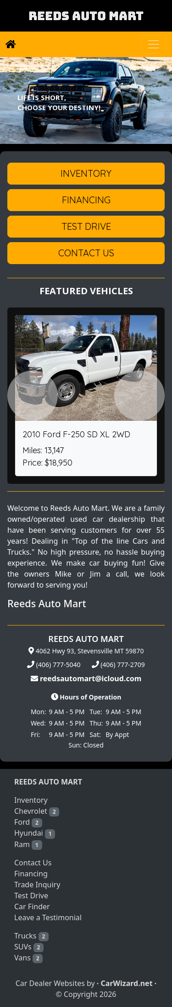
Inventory (31, 800)
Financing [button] (86, 200)
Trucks (31, 936)
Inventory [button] (86, 173)
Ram (28, 844)
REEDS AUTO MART (86, 16)
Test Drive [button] (86, 226)
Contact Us (32, 863)
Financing (31, 874)
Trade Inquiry (37, 885)
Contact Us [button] (86, 253)
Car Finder (32, 906)
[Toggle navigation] (153, 44)
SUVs (29, 947)
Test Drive (31, 895)
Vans (28, 958)
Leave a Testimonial (48, 917)
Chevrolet (36, 811)
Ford (28, 822)
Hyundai (34, 833)
